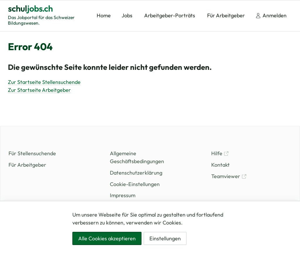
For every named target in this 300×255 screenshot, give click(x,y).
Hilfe (220, 153)
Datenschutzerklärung (136, 172)
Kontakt (220, 164)
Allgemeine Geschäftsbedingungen (137, 157)
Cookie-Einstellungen (135, 184)
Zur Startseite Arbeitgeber (39, 90)
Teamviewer (229, 176)
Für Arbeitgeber (27, 164)
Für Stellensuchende (32, 153)
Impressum (122, 195)
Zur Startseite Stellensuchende (44, 82)
